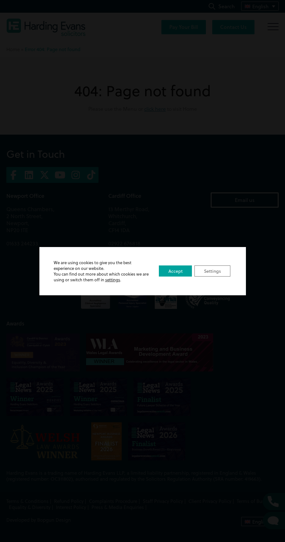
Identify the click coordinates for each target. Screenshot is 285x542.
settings (119, 280)
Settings (212, 271)
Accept (175, 271)
